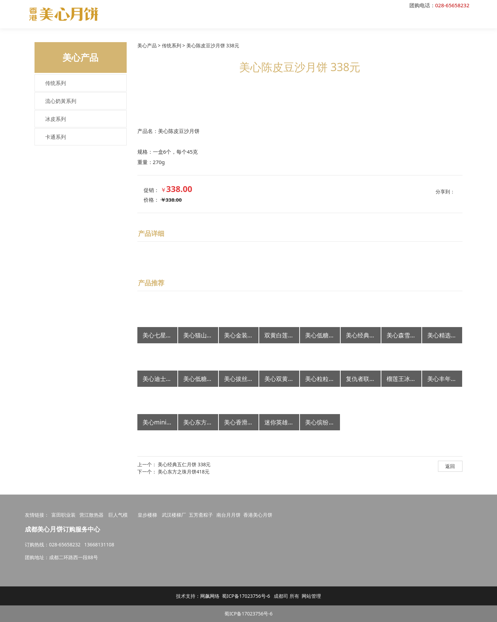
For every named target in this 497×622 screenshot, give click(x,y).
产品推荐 (151, 282)
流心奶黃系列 (60, 100)
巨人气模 (118, 514)
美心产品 (147, 45)
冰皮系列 (55, 118)
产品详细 (151, 233)
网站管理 (311, 596)
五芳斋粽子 (201, 514)
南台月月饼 (228, 514)
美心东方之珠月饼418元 (183, 471)
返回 (450, 466)
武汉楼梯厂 (174, 514)
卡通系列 (55, 136)
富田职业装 (63, 514)
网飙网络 (210, 596)
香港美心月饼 (257, 514)
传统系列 (55, 82)
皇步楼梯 (147, 514)
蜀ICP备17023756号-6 (246, 596)
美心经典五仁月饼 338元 (184, 464)
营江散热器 (91, 514)
